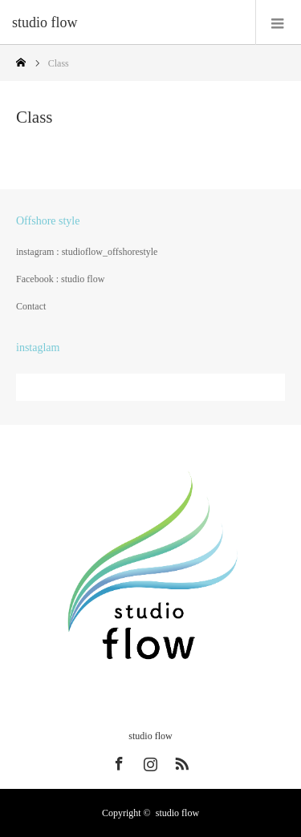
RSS (180, 761)
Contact (31, 306)
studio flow (45, 22)
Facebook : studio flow (60, 279)
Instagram (148, 761)
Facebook (117, 761)
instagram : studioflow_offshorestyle (86, 251)
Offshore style (47, 221)
